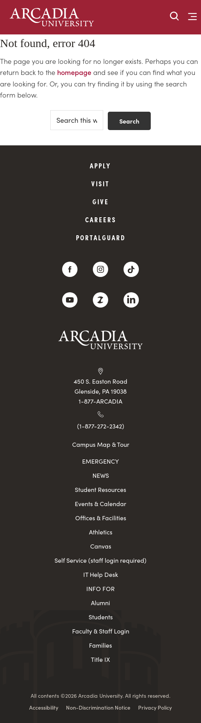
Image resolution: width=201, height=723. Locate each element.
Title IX (100, 659)
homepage (74, 72)
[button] (174, 16)
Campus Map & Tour (100, 444)
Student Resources (100, 489)
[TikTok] (131, 269)
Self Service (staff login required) (100, 560)
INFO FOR (100, 588)
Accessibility (43, 707)
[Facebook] (69, 269)
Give (100, 201)
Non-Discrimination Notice (98, 707)
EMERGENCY (100, 461)
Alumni (100, 602)
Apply (100, 165)
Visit (100, 183)
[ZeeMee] (100, 300)
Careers (100, 219)
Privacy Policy (155, 707)
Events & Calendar (100, 503)
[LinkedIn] (131, 300)
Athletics (100, 532)
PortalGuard (100, 237)
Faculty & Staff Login (100, 631)
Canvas (100, 546)
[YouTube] (69, 300)
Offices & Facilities (100, 518)
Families (100, 645)
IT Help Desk (100, 574)
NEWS (100, 475)
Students (101, 617)
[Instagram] (100, 269)
